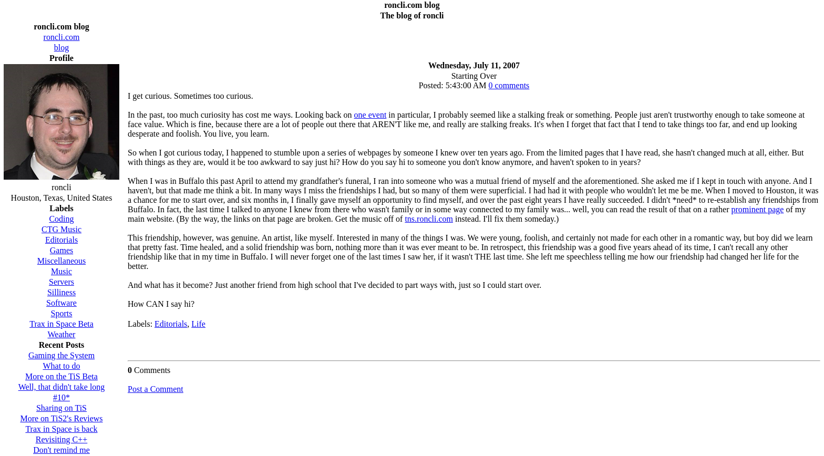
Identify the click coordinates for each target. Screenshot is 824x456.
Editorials (170, 323)
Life (198, 323)
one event (370, 114)
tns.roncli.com (429, 218)
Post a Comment (155, 389)
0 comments (509, 85)
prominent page (757, 209)
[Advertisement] (474, 38)
